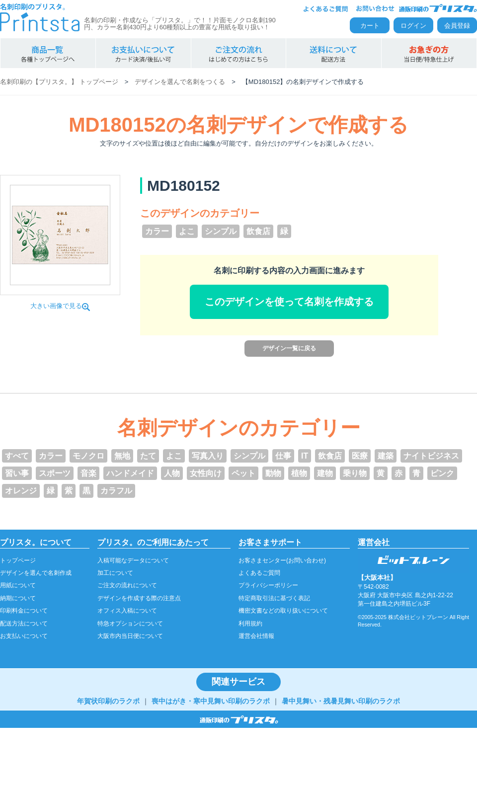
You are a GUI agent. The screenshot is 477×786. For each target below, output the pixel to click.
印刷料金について (24, 610)
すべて (17, 456)
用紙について (18, 585)
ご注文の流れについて (127, 585)
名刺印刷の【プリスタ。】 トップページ (59, 81)
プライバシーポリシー (268, 585)
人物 (172, 473)
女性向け (206, 473)
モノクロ (88, 456)
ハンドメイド (130, 473)
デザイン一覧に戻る (289, 348)
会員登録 (457, 25)
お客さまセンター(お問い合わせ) (282, 560)
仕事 (283, 456)
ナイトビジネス (431, 456)
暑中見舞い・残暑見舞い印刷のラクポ (341, 701)
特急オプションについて (130, 623)
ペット (243, 473)
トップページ (18, 560)
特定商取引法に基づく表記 (274, 598)
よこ (187, 231)
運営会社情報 (256, 635)
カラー (157, 231)
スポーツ (55, 473)
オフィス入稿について (127, 610)
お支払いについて (24, 635)
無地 (122, 456)
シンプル (221, 231)
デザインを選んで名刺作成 (36, 572)
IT (304, 456)
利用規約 (250, 623)
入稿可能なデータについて (133, 560)
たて (148, 456)
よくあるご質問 (259, 572)
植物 (299, 473)
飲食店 (258, 231)
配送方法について (24, 623)
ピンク (442, 473)
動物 (273, 473)
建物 (325, 473)
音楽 (88, 473)
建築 (386, 456)
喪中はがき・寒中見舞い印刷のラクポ (211, 701)
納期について (18, 598)
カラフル (116, 490)
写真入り (208, 456)
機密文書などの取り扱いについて (283, 610)
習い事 (17, 473)
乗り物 (355, 473)
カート (370, 25)
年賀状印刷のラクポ (108, 701)
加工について (115, 572)
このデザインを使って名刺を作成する (289, 301)
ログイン (413, 25)
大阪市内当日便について (130, 635)
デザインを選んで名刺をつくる (180, 81)
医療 (360, 456)
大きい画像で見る (60, 306)
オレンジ (21, 490)
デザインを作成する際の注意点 (139, 598)
